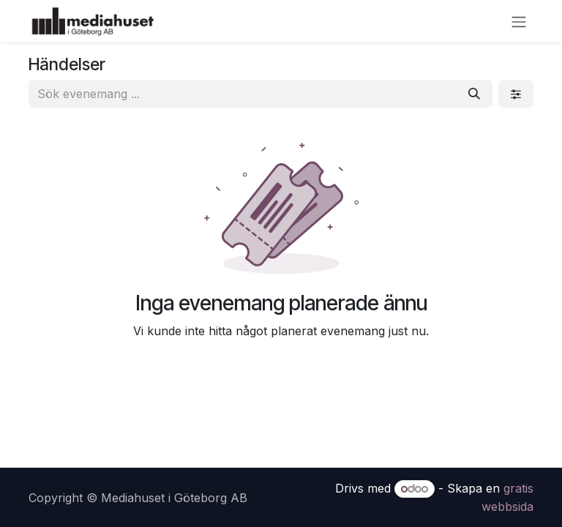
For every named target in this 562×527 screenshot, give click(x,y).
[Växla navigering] (518, 21)
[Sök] (474, 94)
